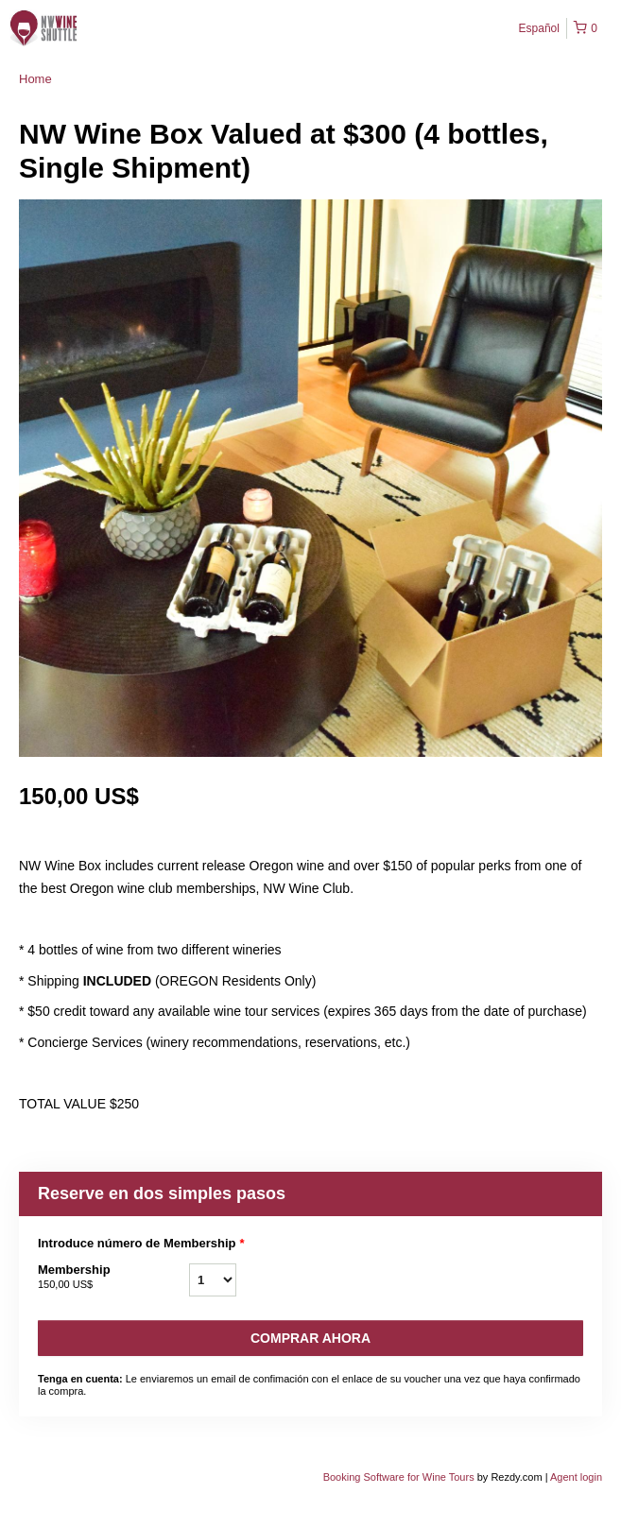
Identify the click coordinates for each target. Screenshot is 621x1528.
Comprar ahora (310, 1338)
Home (35, 79)
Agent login (576, 1477)
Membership (113, 1277)
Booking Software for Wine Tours (400, 1477)
